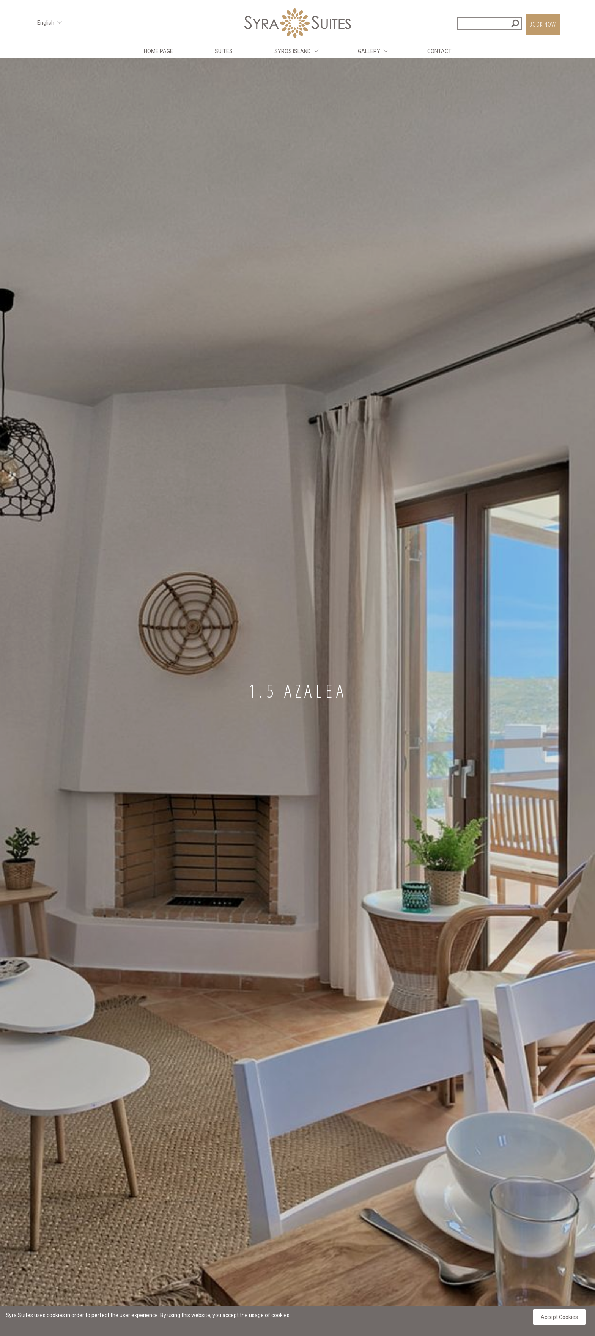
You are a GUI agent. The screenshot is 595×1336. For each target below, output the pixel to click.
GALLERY (369, 51)
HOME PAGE (158, 51)
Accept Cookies (559, 1317)
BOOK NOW (542, 24)
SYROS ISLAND (292, 51)
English (45, 23)
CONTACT (439, 51)
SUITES (224, 51)
